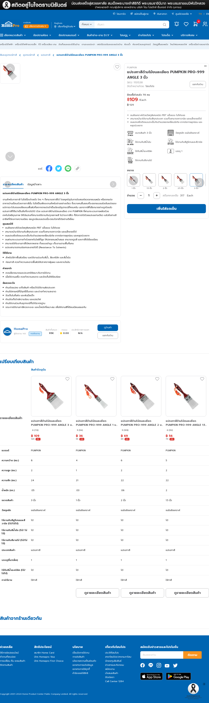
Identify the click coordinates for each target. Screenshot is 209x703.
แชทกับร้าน (108, 335)
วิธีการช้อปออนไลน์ (9, 652)
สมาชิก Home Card (44, 652)
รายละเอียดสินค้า (13, 184)
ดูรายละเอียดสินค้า (97, 592)
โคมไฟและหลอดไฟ (178, 44)
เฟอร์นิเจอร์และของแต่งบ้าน (109, 44)
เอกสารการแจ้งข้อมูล (82, 665)
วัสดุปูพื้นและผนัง (160, 44)
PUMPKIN (132, 67)
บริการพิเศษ (187, 35)
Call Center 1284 (114, 681)
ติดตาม (192, 655)
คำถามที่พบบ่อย (8, 657)
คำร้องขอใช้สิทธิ (80, 673)
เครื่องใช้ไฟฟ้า (6, 44)
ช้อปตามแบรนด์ (67, 35)
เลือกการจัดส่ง (36, 26)
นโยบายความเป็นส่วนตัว (84, 661)
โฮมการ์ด (119, 14)
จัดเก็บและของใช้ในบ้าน (69, 44)
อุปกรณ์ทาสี (29, 55)
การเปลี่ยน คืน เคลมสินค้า (12, 661)
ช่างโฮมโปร (144, 35)
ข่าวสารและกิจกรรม (114, 665)
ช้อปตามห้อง (40, 35)
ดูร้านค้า (108, 327)
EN (207, 14)
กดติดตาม (35, 333)
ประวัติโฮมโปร (112, 652)
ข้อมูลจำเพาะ (34, 184)
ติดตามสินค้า (6, 665)
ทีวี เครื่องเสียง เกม (47, 44)
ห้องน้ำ (127, 44)
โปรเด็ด (166, 35)
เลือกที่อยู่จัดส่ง (65, 26)
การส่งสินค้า (78, 657)
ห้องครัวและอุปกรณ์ (142, 44)
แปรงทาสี (45, 55)
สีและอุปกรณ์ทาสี (8, 55)
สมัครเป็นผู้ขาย (139, 14)
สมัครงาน (110, 669)
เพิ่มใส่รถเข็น (167, 208)
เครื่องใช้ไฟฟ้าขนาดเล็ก (25, 44)
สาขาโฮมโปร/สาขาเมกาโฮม (118, 657)
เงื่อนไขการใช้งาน (80, 652)
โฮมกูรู (124, 35)
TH (200, 14)
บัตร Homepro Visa (44, 657)
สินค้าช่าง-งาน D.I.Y (98, 35)
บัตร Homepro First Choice (49, 661)
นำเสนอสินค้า (111, 673)
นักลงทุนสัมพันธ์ (113, 661)
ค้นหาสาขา (160, 14)
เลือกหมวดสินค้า (13, 35)
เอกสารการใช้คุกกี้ (81, 669)
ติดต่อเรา (109, 677)
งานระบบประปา (88, 44)
